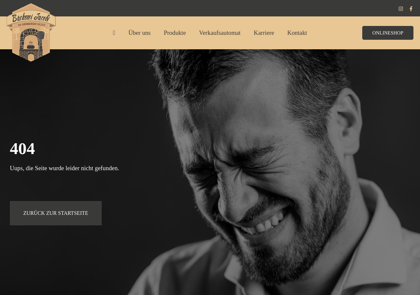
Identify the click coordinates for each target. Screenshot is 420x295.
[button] (387, 33)
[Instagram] (400, 8)
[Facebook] (411, 8)
